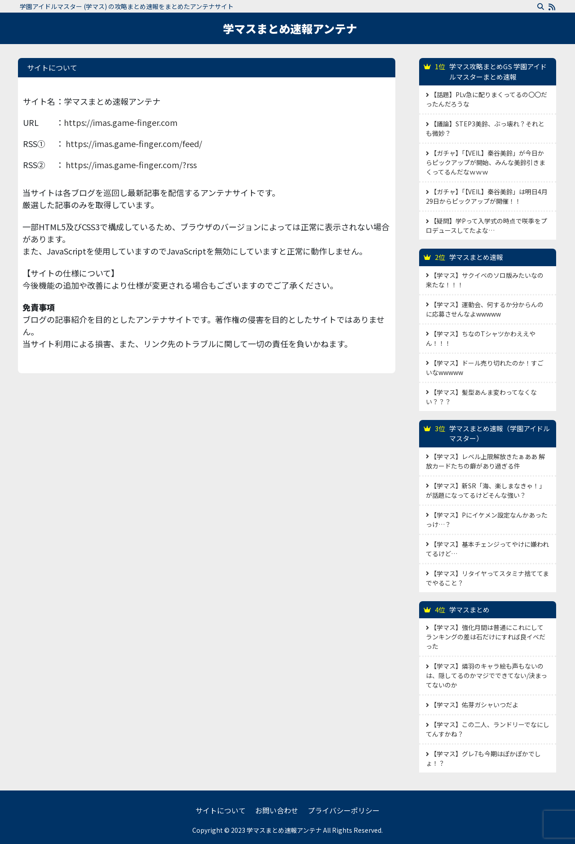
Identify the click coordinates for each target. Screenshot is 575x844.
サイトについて (220, 810)
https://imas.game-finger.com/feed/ (134, 143)
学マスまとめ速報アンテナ (290, 28)
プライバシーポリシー (344, 810)
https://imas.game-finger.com (120, 122)
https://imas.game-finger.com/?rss (131, 164)
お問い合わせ (276, 810)
